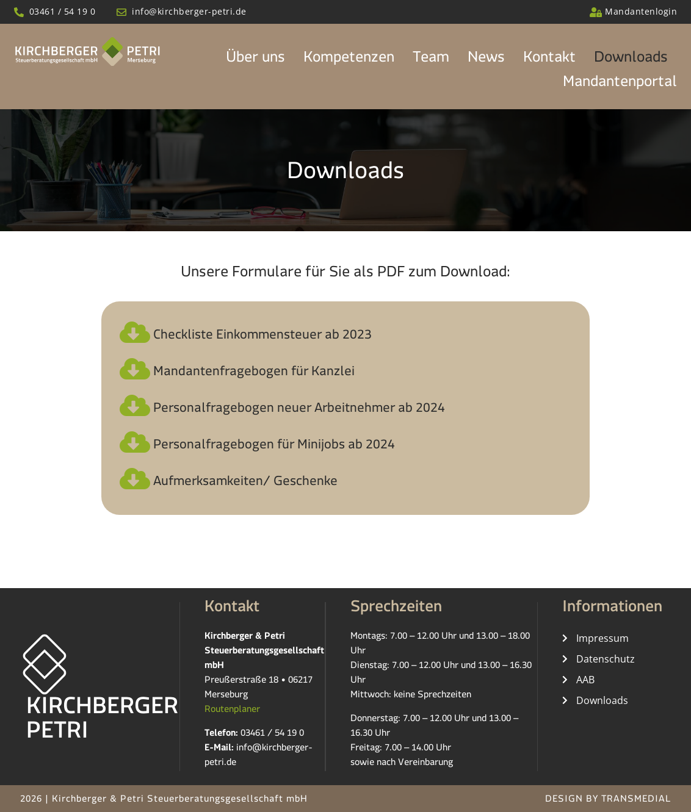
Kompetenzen (348, 60)
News (486, 60)
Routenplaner (232, 711)
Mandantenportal (620, 85)
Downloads (631, 60)
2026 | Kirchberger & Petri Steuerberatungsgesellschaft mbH (164, 800)
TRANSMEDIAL (636, 800)
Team (431, 60)
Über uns (255, 60)
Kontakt (549, 60)
